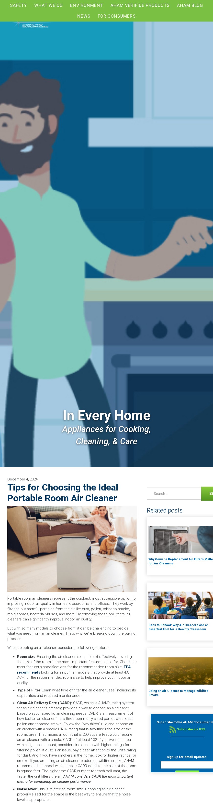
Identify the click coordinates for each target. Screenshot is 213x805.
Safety (18, 5)
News (83, 16)
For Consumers (117, 16)
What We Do (48, 5)
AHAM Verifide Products (140, 5)
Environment (86, 5)
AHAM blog (190, 5)
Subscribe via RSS (187, 729)
